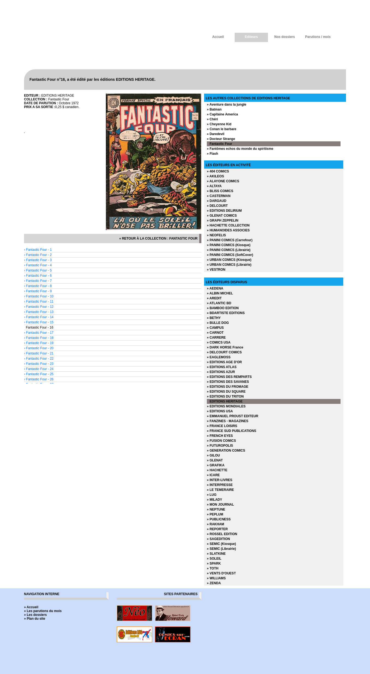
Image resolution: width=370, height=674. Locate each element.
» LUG (211, 495)
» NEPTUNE (216, 509)
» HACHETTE (217, 470)
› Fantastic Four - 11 (38, 301)
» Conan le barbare (221, 129)
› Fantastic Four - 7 (38, 281)
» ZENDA (214, 583)
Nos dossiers (284, 37)
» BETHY (214, 318)
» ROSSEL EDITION (222, 534)
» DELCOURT (217, 206)
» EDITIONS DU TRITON (225, 396)
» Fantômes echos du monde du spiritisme (240, 149)
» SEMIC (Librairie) (221, 549)
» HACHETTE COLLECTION (228, 225)
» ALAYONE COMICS (223, 181)
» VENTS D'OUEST (221, 573)
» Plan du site (34, 619)
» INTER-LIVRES (219, 480)
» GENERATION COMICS (226, 450)
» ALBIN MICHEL (220, 293)
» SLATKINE (216, 554)
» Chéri (212, 119)
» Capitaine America (222, 114)
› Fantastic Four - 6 (38, 276)
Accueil (218, 37)
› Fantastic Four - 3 (38, 260)
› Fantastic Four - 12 (38, 307)
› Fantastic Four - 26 (38, 379)
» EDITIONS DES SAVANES (228, 382)
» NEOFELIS (216, 235)
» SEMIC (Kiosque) (221, 544)
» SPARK (214, 563)
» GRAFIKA (216, 465)
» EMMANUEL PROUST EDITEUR (232, 416)
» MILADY (214, 500)
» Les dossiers (35, 615)
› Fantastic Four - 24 (38, 369)
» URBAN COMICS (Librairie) (229, 265)
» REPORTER (217, 529)
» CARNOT (215, 333)
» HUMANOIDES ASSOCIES (228, 230)
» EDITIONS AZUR (221, 372)
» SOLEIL (214, 558)
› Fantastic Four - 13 (38, 312)
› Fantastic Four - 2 (38, 255)
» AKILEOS (215, 176)
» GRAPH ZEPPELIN (222, 220)
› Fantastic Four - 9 (38, 291)
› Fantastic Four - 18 (38, 338)
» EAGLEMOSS (219, 357)
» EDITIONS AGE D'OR (224, 362)
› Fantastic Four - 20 (38, 348)
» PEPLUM (215, 514)
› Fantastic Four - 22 (38, 358)
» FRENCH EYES (220, 436)
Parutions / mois (317, 37)
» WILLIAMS (216, 578)
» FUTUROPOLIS (220, 446)
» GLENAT (215, 460)
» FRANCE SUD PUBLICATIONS (231, 431)
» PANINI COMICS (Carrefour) (229, 240)
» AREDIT (214, 298)
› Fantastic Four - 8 (38, 286)
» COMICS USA (219, 342)
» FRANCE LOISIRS (222, 426)
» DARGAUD (216, 201)
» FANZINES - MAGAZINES (227, 421)
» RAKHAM (215, 524)
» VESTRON (216, 270)
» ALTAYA (214, 186)
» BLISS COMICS (220, 191)
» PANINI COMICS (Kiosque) (228, 245)
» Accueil (31, 607)
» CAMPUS (215, 328)
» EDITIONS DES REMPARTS (229, 377)
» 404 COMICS (218, 171)
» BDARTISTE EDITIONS (226, 313)
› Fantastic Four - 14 (38, 317)
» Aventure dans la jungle (226, 104)
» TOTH (212, 568)
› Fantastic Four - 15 (38, 322)
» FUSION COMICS (221, 441)
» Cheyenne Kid (219, 124)
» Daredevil (215, 134)
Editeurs (251, 37)
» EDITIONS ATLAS (222, 367)
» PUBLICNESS (219, 519)
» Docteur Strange (221, 139)
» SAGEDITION (218, 539)
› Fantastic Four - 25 (38, 374)
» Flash (212, 154)
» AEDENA (215, 288)
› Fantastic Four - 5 (38, 270)
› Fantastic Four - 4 (38, 265)
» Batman (214, 109)
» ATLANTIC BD (219, 303)
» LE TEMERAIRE (220, 490)
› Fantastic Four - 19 (38, 343)
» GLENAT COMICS (222, 215)
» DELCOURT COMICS (224, 352)
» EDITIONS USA (220, 411)
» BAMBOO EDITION (223, 308)
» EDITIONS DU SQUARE (226, 391)
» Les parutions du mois (43, 611)
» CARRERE (216, 337)
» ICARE (213, 475)
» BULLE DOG (218, 323)
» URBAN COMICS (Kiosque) (229, 260)
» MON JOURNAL (220, 504)
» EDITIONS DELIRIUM (224, 211)
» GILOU (213, 455)
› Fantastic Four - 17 (38, 333)
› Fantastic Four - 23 (38, 364)
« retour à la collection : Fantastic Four (158, 238)
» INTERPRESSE (220, 485)
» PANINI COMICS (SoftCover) (230, 255)
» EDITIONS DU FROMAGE (227, 387)
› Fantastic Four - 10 (38, 296)
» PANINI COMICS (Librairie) (228, 250)
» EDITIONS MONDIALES (226, 406)
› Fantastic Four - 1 (38, 250)
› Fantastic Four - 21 (38, 353)
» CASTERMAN (219, 196)
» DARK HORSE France (225, 347)
